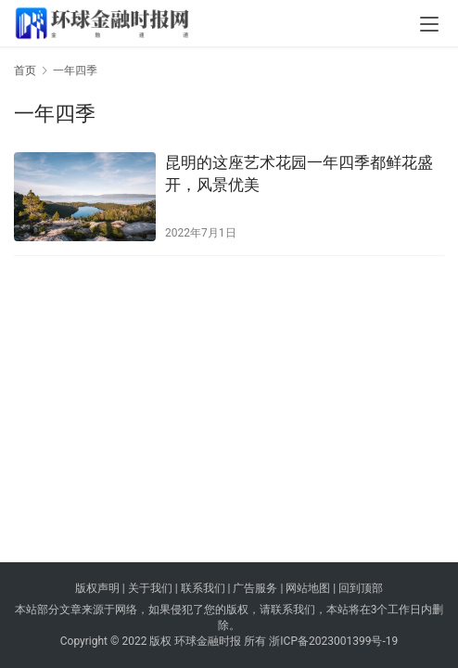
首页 (25, 70)
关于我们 (150, 588)
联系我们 (203, 588)
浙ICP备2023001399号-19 (333, 641)
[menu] (429, 24)
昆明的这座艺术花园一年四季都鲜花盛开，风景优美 (299, 173)
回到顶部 (360, 588)
